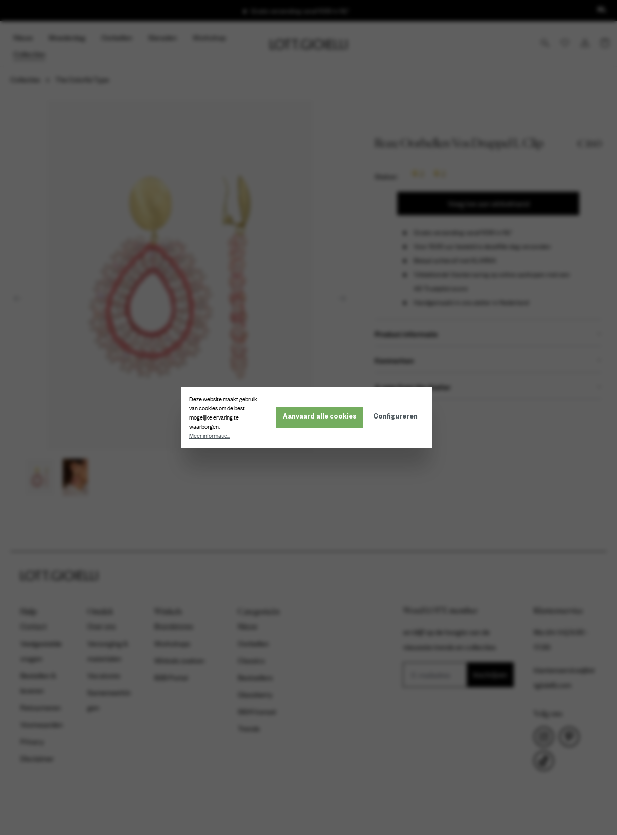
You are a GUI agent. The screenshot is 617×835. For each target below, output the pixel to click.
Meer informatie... (211, 436)
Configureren (397, 417)
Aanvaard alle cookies (321, 417)
